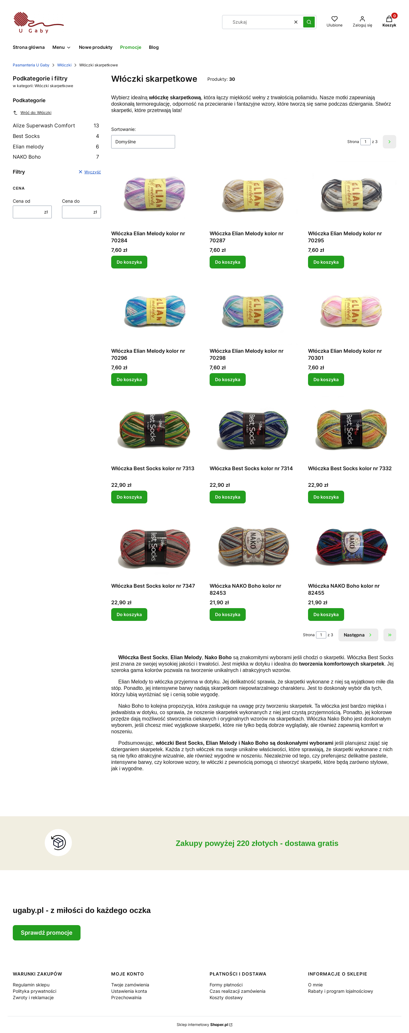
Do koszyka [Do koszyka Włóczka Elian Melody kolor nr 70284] (129, 262)
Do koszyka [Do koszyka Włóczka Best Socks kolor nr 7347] (129, 614)
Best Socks (56, 136)
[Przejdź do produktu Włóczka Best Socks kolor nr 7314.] (254, 429)
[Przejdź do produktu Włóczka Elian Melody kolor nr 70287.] (254, 194)
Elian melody (56, 146)
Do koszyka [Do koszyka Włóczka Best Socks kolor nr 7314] (227, 497)
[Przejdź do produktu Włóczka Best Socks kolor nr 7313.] (155, 429)
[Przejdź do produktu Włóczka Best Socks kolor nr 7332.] (352, 429)
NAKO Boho (56, 157)
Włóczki (64, 65)
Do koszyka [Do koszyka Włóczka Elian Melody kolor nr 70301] (326, 379)
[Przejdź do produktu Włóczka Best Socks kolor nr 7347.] (155, 547)
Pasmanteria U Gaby (31, 65)
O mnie (315, 984)
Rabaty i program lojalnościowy (340, 991)
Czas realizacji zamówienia (238, 991)
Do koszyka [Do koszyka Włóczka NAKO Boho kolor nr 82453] (227, 614)
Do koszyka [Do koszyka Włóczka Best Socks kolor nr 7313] (129, 497)
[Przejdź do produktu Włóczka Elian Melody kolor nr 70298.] (254, 312)
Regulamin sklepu (31, 984)
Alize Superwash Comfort (56, 125)
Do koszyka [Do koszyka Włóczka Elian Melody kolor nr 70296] (129, 379)
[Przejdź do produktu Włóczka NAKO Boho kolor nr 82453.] (254, 547)
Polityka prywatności (34, 991)
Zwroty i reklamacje (33, 997)
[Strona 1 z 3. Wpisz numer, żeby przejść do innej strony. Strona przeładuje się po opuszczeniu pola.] (365, 141)
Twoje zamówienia (130, 984)
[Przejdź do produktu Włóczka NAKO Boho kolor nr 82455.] (352, 547)
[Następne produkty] (358, 635)
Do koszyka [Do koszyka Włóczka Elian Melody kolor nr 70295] (326, 262)
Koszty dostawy (226, 997)
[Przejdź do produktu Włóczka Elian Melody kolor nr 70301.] (352, 312)
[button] (309, 22)
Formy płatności (226, 984)
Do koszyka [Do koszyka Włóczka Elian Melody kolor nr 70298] (227, 379)
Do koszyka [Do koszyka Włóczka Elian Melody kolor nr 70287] (227, 262)
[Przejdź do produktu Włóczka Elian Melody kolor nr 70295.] (352, 194)
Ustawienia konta (129, 991)
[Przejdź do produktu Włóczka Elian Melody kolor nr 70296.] (155, 312)
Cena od (21, 201)
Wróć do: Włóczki (32, 112)
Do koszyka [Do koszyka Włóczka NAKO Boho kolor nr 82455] (326, 614)
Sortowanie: (123, 129)
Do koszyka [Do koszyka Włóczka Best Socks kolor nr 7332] (326, 497)
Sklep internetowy (202, 1024)
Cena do (71, 201)
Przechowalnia (126, 997)
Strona (353, 141)
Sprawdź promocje (47, 932)
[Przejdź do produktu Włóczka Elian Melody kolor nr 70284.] (155, 194)
